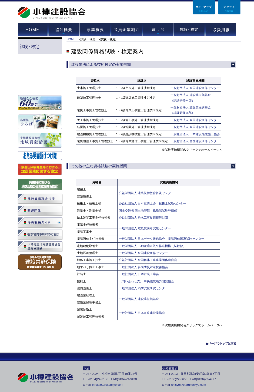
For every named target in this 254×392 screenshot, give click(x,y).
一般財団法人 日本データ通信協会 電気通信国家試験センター (161, 238)
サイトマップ (203, 7)
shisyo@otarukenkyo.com (188, 384)
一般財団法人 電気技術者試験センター (145, 228)
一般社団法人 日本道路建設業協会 (142, 313)
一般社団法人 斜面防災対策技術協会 (143, 267)
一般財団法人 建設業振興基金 (139, 299)
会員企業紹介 (126, 29)
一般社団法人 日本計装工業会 (139, 274)
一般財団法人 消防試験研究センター (145, 288)
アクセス (229, 7)
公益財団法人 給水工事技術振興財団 (143, 217)
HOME (33, 29)
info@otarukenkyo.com (107, 384)
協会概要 (63, 29)
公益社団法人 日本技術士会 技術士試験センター (152, 203)
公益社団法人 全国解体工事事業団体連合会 (148, 260)
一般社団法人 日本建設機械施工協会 (195, 134)
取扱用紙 (220, 29)
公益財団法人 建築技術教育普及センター (146, 193)
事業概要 (95, 29)
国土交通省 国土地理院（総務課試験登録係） (149, 210)
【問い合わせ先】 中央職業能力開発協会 (146, 281)
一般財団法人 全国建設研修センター (195, 88)
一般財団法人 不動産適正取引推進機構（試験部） (152, 246)
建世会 (158, 29)
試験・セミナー (189, 29)
